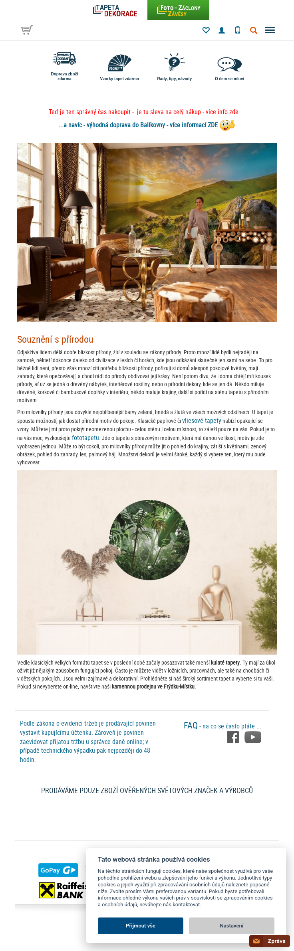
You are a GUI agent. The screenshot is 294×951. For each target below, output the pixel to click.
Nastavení (232, 926)
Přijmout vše (140, 926)
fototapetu (85, 437)
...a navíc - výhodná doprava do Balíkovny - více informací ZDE (138, 124)
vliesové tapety (201, 420)
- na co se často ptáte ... (222, 726)
